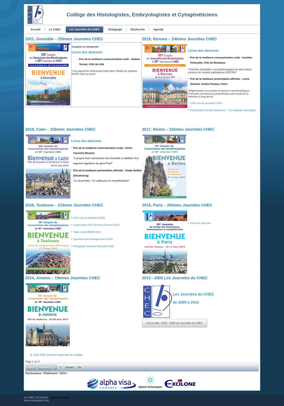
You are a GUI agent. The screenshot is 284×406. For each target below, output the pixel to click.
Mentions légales (59, 397)
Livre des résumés (200, 223)
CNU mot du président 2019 (206, 103)
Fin (79, 367)
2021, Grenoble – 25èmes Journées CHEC (64, 39)
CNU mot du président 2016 (89, 217)
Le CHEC (55, 29)
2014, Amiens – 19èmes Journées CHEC (62, 278)
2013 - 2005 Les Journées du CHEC (175, 278)
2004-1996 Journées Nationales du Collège (57, 354)
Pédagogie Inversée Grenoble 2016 (93, 246)
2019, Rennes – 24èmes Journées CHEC (179, 39)
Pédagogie (115, 29)
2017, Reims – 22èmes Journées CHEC (178, 129)
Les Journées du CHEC (84, 29)
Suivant (69, 367)
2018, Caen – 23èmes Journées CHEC (60, 129)
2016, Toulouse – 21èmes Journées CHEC (64, 205)
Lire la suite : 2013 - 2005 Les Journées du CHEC (174, 323)
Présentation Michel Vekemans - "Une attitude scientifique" (223, 110)
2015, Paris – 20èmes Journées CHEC (177, 205)
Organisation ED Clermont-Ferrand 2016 (96, 224)
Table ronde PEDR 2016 (87, 232)
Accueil (35, 29)
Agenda (158, 29)
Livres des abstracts (87, 52)
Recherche (138, 29)
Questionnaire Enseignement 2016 (93, 239)
